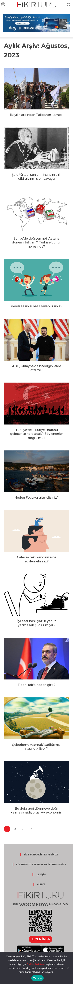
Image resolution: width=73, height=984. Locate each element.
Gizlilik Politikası (35, 964)
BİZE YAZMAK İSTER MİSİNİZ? (41, 854)
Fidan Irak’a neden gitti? (36, 685)
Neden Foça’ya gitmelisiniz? (36, 497)
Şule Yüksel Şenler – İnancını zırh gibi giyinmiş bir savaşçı (36, 177)
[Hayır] (68, 968)
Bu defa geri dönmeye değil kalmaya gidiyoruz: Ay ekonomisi (36, 810)
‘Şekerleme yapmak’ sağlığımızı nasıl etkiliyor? (36, 747)
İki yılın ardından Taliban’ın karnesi (36, 115)
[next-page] (31, 829)
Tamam (37, 978)
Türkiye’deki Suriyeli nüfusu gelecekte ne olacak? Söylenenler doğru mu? (36, 434)
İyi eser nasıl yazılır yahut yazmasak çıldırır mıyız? (36, 623)
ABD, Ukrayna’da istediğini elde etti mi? (36, 368)
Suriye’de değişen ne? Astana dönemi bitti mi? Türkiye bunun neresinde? (36, 243)
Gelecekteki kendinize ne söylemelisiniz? (36, 559)
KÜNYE (41, 884)
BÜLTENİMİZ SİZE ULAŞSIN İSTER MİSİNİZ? (41, 864)
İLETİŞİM (41, 874)
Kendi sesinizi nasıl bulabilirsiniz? (36, 306)
